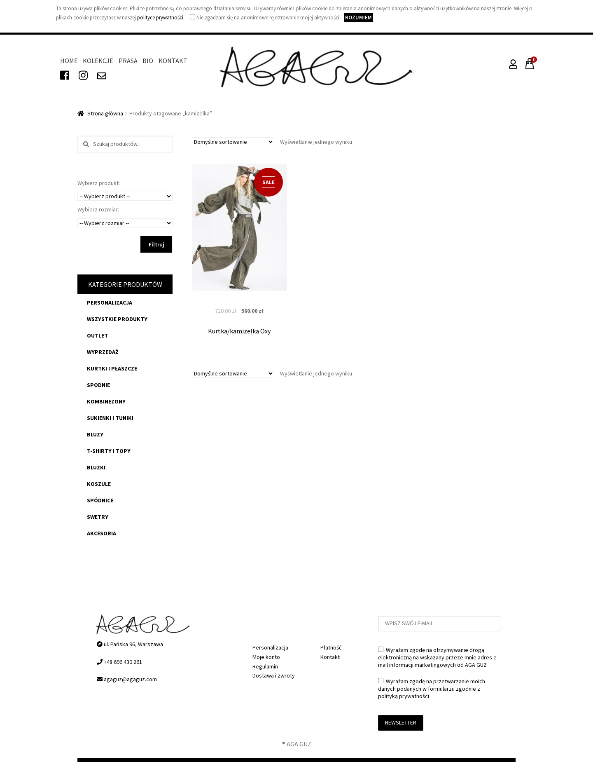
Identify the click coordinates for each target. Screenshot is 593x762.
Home (69, 60)
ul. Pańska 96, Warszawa (130, 644)
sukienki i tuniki (110, 418)
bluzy (95, 434)
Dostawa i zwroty (273, 675)
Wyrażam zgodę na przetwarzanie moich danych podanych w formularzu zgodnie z (431, 689)
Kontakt (173, 60)
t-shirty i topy (109, 451)
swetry (97, 517)
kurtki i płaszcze (112, 368)
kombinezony (106, 401)
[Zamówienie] (233, 141)
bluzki (96, 467)
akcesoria (101, 533)
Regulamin (265, 666)
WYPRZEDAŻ (103, 352)
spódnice (100, 500)
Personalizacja (109, 302)
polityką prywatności (403, 696)
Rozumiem (358, 17)
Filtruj (156, 244)
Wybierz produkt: (98, 183)
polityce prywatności (160, 17)
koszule (99, 484)
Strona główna (105, 113)
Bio (147, 60)
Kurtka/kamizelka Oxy (239, 331)
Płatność (330, 647)
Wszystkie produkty (117, 319)
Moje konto (266, 657)
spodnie (98, 385)
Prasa (128, 60)
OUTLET (97, 335)
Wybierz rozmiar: (98, 209)
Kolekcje (98, 60)
